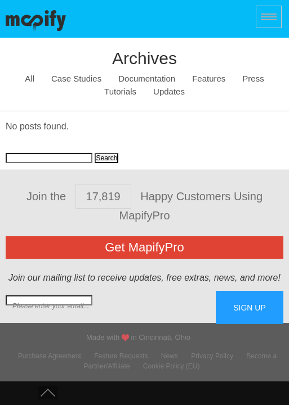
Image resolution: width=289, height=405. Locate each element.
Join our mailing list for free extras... (110, 306)
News (169, 356)
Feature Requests (121, 356)
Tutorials (120, 91)
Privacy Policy (212, 356)
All (29, 78)
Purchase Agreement (49, 356)
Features (208, 78)
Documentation (146, 78)
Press (253, 78)
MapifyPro (36, 20)
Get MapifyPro (144, 247)
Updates (169, 91)
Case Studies (76, 78)
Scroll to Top (48, 392)
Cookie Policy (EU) (171, 366)
